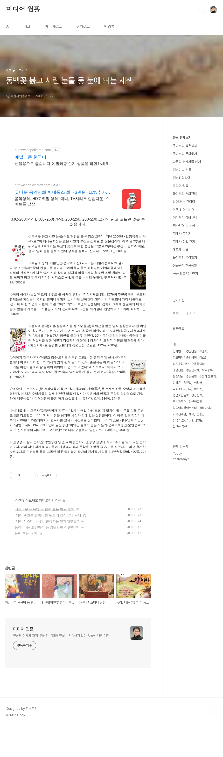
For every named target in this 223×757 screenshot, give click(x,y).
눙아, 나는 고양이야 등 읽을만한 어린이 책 (47, 557)
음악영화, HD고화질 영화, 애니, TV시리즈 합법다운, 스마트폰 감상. (62, 201)
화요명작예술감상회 (185, 357)
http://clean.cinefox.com (32, 185)
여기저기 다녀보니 (185, 218)
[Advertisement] (97, 477)
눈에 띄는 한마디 (184, 202)
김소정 (203, 357)
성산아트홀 (195, 401)
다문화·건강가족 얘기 (187, 162)
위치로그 (83, 26)
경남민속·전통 (182, 170)
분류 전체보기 (182, 138)
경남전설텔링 (181, 178)
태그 (27, 26)
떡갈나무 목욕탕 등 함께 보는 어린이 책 (44, 539)
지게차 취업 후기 (184, 242)
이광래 (198, 383)
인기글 (191, 313)
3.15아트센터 (181, 420)
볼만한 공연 (180, 427)
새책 (191, 414)
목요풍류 (207, 370)
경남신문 (191, 351)
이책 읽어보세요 (26, 531)
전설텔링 (178, 376)
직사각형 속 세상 (184, 226)
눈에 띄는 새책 (26, 563)
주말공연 (191, 376)
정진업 (187, 383)
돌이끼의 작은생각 (185, 146)
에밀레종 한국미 (30, 157)
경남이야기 (206, 408)
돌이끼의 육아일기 (185, 258)
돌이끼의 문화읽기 (185, 154)
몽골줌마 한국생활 (185, 265)
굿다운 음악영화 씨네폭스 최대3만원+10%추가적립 (62, 192)
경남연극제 (192, 370)
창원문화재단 (181, 364)
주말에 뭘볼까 (207, 376)
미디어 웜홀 (23, 9)
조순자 (203, 351)
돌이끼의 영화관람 (185, 194)
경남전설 (178, 370)
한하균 (177, 383)
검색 (202, 9)
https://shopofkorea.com (33, 150)
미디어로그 (53, 26)
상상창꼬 (196, 395)
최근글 (177, 313)
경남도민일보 (181, 395)
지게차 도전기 (182, 234)
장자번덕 (178, 351)
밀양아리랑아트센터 (185, 408)
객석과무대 (179, 401)
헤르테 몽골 (180, 250)
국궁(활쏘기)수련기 (185, 273)
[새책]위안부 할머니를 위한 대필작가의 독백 (48, 545)
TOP (213, 741)
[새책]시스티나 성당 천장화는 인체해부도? (47, 551)
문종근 (201, 414)
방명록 (109, 26)
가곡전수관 (179, 414)
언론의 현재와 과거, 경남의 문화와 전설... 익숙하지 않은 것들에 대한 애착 (61, 666)
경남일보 (197, 420)
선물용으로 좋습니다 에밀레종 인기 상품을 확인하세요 (62, 164)
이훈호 (198, 389)
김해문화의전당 (182, 389)
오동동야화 (198, 364)
